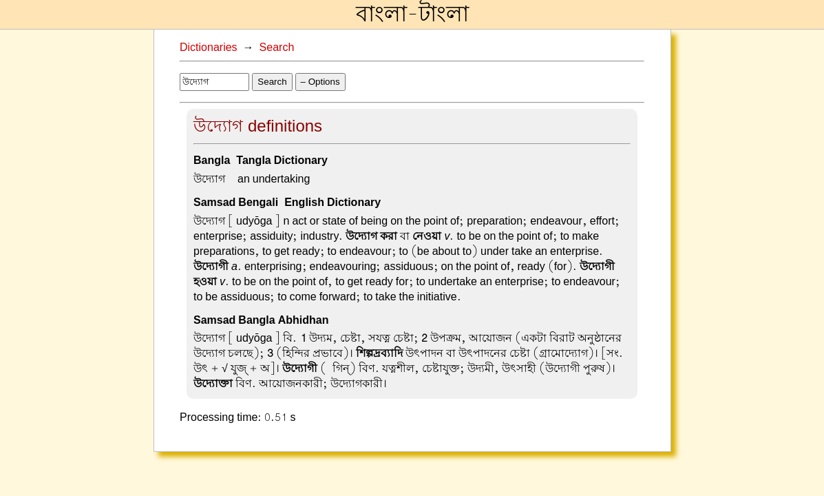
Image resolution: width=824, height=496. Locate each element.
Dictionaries (208, 47)
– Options (320, 81)
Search (277, 47)
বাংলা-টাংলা (412, 14)
